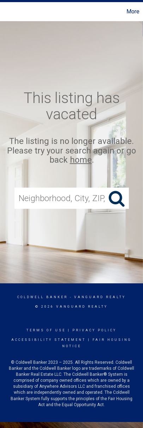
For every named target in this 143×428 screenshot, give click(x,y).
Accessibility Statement (48, 340)
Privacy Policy (94, 330)
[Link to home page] (6, 11)
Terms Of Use (46, 330)
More (132, 11)
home (81, 160)
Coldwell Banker (42, 297)
